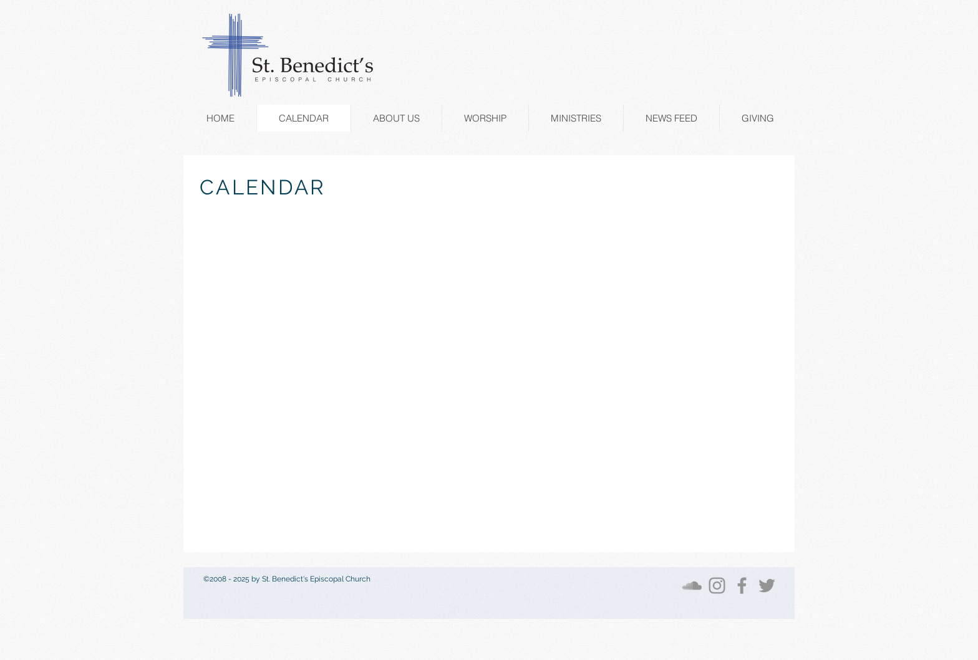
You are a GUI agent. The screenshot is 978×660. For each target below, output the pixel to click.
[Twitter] (767, 585)
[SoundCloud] (692, 585)
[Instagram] (717, 585)
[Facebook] (742, 585)
